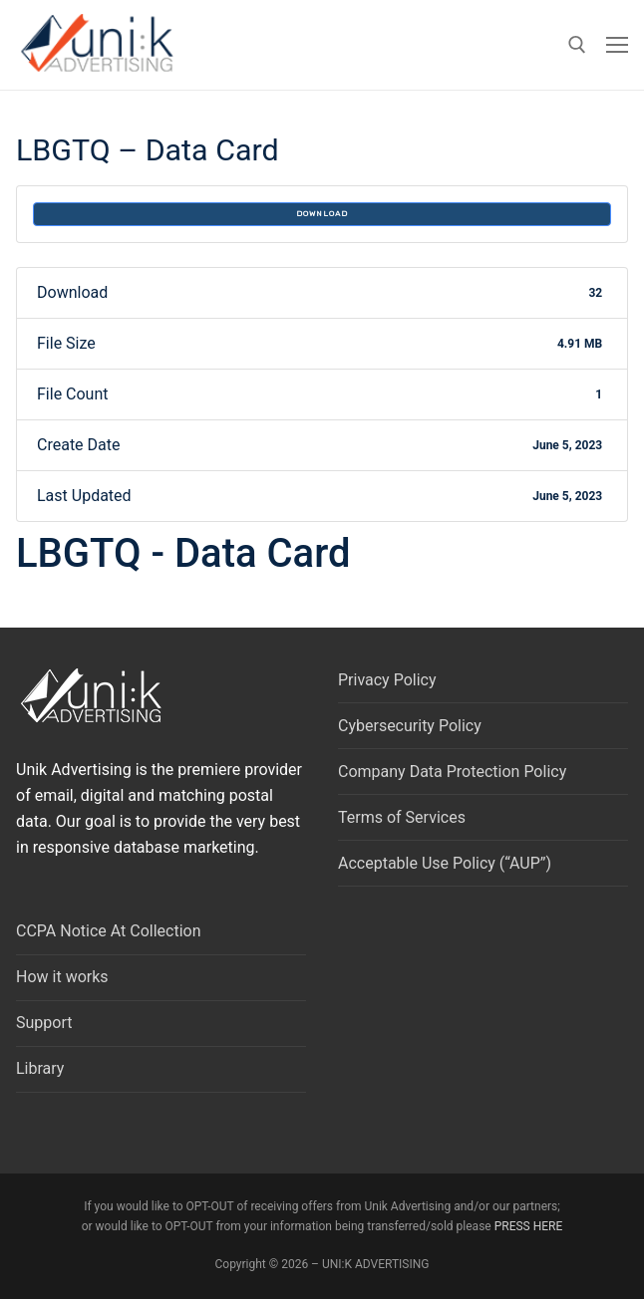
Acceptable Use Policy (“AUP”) (444, 863)
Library (40, 1068)
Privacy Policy (387, 679)
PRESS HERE (528, 1226)
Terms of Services (402, 817)
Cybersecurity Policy (410, 725)
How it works (62, 976)
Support (44, 1022)
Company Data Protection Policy (452, 771)
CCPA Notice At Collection (108, 930)
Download (322, 213)
